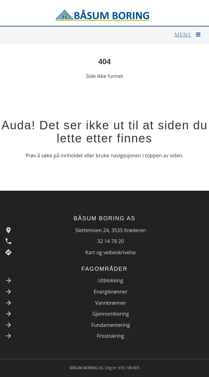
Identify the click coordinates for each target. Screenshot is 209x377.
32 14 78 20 (110, 241)
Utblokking (110, 280)
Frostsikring (110, 335)
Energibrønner (110, 291)
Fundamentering (110, 325)
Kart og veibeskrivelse (110, 252)
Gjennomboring (110, 313)
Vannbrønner (110, 302)
